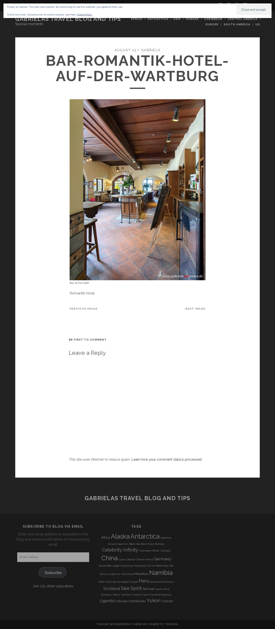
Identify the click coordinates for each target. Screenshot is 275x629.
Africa (136, 19)
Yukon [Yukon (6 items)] (154, 600)
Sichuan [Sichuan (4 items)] (149, 589)
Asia (177, 19)
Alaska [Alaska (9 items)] (120, 536)
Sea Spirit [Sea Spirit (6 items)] (131, 588)
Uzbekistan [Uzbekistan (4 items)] (137, 601)
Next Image (195, 308)
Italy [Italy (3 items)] (166, 565)
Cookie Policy (84, 14)
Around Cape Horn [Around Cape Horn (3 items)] (118, 544)
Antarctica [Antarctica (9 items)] (144, 536)
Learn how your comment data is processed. (166, 459)
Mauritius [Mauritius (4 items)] (141, 574)
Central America (243, 19)
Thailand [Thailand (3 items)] (137, 594)
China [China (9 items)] (109, 558)
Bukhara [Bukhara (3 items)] (159, 544)
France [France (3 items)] (149, 559)
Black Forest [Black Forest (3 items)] (147, 544)
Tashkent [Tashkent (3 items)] (126, 594)
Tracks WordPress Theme (119, 624)
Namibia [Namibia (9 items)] (161, 572)
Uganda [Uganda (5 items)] (106, 600)
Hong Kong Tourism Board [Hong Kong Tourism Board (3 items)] (148, 565)
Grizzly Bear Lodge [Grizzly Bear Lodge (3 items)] (109, 565)
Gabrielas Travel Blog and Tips (68, 19)
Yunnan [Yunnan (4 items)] (167, 601)
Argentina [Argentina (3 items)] (165, 537)
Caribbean (213, 19)
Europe (212, 24)
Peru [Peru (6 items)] (144, 581)
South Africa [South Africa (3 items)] (162, 589)
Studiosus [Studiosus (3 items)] (106, 594)
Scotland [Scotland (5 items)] (111, 588)
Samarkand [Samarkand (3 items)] (156, 581)
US (257, 24)
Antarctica (157, 19)
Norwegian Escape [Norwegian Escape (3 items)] (127, 581)
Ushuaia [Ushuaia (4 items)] (121, 601)
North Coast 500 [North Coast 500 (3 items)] (107, 581)
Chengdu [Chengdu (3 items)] (165, 550)
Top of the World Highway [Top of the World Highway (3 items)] (157, 594)
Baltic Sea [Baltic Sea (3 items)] (134, 544)
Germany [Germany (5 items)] (162, 558)
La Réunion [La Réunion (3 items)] (114, 574)
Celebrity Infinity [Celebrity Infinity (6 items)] (120, 550)
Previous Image (84, 308)
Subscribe (53, 573)
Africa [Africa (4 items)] (105, 537)
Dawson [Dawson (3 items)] (131, 559)
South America (237, 24)
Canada (192, 19)
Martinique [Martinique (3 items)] (127, 574)
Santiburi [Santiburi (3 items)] (169, 581)
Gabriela (150, 50)
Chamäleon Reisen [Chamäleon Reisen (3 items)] (149, 550)
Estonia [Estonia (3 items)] (140, 559)
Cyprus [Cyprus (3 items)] (122, 559)
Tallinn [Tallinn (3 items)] (116, 594)
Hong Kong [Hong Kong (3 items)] (126, 565)
